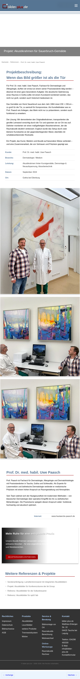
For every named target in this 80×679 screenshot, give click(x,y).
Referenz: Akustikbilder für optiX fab (22, 595)
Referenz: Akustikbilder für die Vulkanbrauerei (27, 591)
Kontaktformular (69, 655)
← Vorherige (8, 675)
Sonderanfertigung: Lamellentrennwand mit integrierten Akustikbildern (37, 582)
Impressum (6, 621)
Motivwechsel (47, 638)
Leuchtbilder (27, 625)
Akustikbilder (27, 621)
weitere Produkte (29, 629)
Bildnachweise (8, 629)
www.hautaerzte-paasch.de (63, 516)
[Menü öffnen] (76, 5)
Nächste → (72, 675)
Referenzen (14, 62)
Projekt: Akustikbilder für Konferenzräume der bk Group (31, 586)
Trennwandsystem (30, 633)
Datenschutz (7, 625)
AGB (4, 633)
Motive (25, 636)
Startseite (5, 62)
